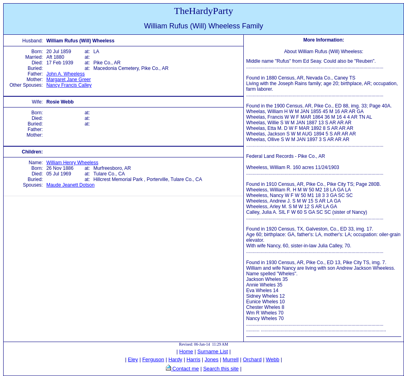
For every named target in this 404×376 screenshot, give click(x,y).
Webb (272, 359)
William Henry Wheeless (72, 162)
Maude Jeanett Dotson (70, 185)
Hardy (175, 359)
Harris (194, 359)
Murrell (231, 359)
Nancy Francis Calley (69, 85)
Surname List (212, 351)
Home (186, 351)
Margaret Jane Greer (68, 79)
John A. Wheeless (65, 74)
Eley (133, 359)
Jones (212, 359)
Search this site (221, 369)
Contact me (185, 369)
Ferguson (153, 359)
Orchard (252, 359)
